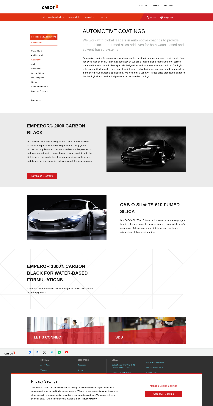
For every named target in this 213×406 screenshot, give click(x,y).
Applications (37, 42)
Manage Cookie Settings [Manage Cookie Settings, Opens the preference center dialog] (163, 386)
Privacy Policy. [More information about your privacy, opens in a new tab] (89, 399)
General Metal (37, 73)
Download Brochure (42, 176)
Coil (33, 64)
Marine (34, 82)
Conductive (36, 69)
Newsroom (168, 5)
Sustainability (74, 17)
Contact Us (36, 100)
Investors (143, 5)
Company (102, 17)
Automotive (36, 60)
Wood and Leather (39, 86)
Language (166, 17)
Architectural (37, 55)
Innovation (89, 17)
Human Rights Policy (154, 367)
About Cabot (45, 365)
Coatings (36, 51)
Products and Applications (52, 17)
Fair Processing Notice (155, 362)
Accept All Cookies (163, 394)
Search (151, 17)
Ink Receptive (37, 77)
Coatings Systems (39, 91)
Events (80, 370)
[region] (106, 390)
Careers (155, 5)
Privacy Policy (151, 372)
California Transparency (121, 372)
